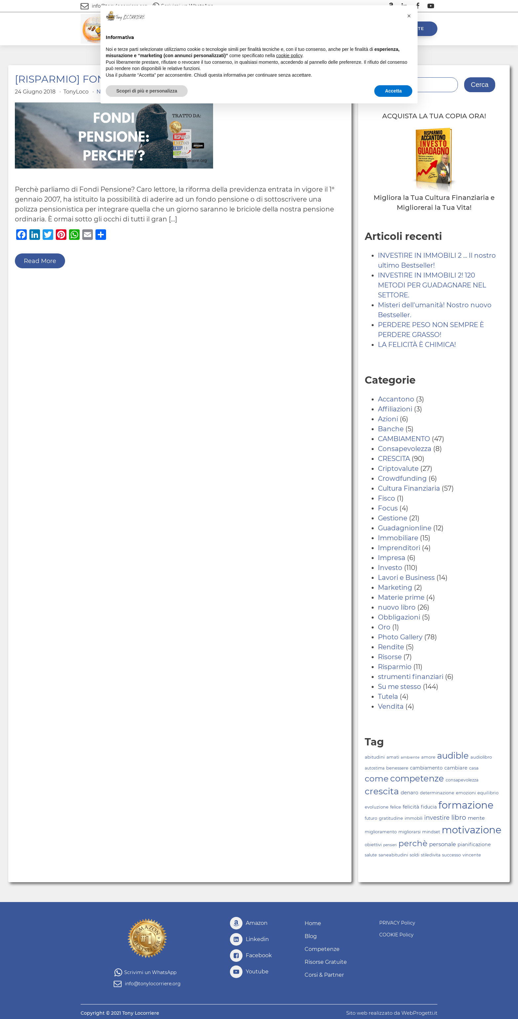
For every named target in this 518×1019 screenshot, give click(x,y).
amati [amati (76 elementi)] (393, 757)
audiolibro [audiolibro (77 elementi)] (481, 757)
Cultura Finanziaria (409, 488)
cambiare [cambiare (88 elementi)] (455, 768)
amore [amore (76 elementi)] (428, 757)
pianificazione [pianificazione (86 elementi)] (474, 845)
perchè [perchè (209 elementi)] (412, 843)
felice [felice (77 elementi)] (395, 807)
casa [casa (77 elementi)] (474, 768)
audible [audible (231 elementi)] (453, 755)
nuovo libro (397, 607)
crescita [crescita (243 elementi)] (382, 791)
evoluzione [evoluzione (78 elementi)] (376, 807)
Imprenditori (399, 548)
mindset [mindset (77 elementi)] (431, 831)
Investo (390, 568)
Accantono (396, 399)
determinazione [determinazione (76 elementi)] (437, 792)
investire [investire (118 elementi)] (437, 817)
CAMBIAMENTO (404, 439)
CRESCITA (394, 459)
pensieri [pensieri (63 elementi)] (390, 845)
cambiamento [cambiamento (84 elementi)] (426, 768)
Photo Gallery (400, 637)
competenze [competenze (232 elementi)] (417, 778)
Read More (40, 261)
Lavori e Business (406, 578)
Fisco (386, 498)
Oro (384, 627)
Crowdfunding (402, 478)
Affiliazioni (395, 409)
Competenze (322, 949)
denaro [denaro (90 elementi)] (409, 793)
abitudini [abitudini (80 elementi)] (375, 757)
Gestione (392, 518)
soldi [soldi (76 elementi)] (414, 854)
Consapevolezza (404, 449)
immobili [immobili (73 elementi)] (414, 818)
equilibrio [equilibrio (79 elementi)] (488, 792)
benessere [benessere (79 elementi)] (397, 768)
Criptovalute (398, 468)
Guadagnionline (404, 528)
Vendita (391, 706)
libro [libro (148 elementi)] (458, 817)
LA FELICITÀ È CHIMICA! (417, 345)
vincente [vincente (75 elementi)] (471, 854)
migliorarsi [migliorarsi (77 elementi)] (409, 831)
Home (313, 923)
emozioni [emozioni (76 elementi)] (466, 792)
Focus (388, 508)
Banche (391, 429)
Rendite (391, 647)
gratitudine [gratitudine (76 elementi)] (391, 818)
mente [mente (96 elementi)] (476, 818)
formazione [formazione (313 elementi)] (466, 805)
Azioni (388, 419)
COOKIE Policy (396, 935)
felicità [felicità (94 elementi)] (411, 807)
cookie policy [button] (289, 55)
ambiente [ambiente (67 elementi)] (410, 757)
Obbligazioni (399, 617)
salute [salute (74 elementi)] (371, 854)
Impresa (391, 558)
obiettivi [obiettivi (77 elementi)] (373, 844)
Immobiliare (398, 538)
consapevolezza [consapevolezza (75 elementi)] (462, 779)
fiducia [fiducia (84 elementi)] (429, 807)
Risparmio (395, 667)
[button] (409, 16)
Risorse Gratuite (326, 962)
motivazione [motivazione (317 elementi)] (471, 830)
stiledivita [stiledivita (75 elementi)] (430, 854)
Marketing (395, 587)
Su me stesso (399, 687)
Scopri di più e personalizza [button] (146, 91)
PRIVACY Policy (397, 923)
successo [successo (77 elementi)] (451, 854)
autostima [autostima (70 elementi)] (375, 768)
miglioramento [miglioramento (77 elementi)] (381, 831)
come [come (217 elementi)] (376, 778)
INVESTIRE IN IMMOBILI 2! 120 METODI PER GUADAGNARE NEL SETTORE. (432, 285)
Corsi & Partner (324, 975)
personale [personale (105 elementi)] (442, 844)
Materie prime (401, 597)
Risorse (390, 657)
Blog (311, 936)
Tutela (388, 696)
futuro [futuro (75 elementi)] (371, 818)
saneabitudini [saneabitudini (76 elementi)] (393, 854)
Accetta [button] (393, 91)
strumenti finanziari (410, 677)
